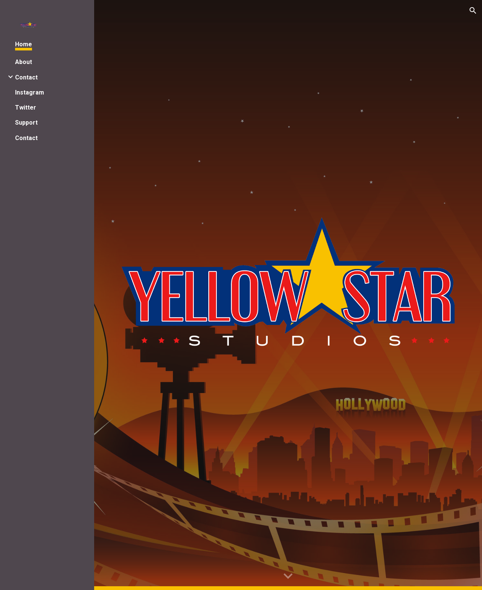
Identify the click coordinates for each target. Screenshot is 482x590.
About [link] (23, 62)
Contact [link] (26, 77)
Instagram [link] (29, 92)
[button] (473, 11)
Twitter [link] (25, 107)
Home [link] (23, 44)
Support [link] (26, 122)
